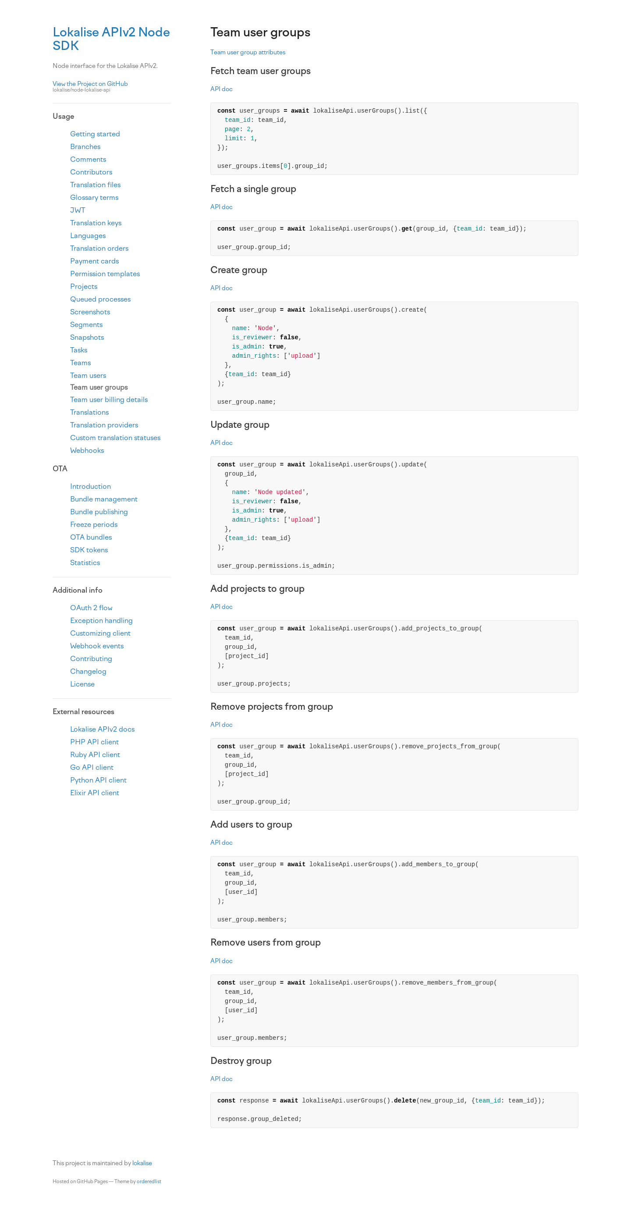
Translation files (95, 185)
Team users (88, 375)
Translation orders (99, 248)
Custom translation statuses (115, 438)
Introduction (90, 486)
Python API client (98, 780)
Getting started (95, 134)
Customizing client (100, 633)
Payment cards (94, 261)
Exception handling (101, 620)
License (82, 684)
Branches (85, 146)
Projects (83, 286)
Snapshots (87, 337)
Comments (88, 159)
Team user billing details (109, 399)
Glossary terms (94, 197)
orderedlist (149, 1181)
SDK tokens (89, 550)
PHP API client (94, 742)
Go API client (91, 767)
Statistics (85, 562)
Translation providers (104, 425)
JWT (77, 210)
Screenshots (90, 312)
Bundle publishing (99, 512)
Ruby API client (95, 754)
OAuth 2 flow (91, 608)
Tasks (78, 350)
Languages (88, 235)
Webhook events (97, 646)
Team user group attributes (247, 52)
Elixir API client (94, 793)
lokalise (142, 1163)
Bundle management (104, 499)
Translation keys (95, 223)
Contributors (91, 172)
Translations (89, 412)
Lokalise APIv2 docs (102, 729)
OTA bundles (91, 537)
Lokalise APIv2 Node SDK (111, 39)
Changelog (88, 671)
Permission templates (105, 274)
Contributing (91, 658)
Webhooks (87, 450)
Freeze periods (93, 524)
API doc (221, 89)
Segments (86, 324)
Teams (80, 363)
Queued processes (100, 299)
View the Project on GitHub (112, 87)
